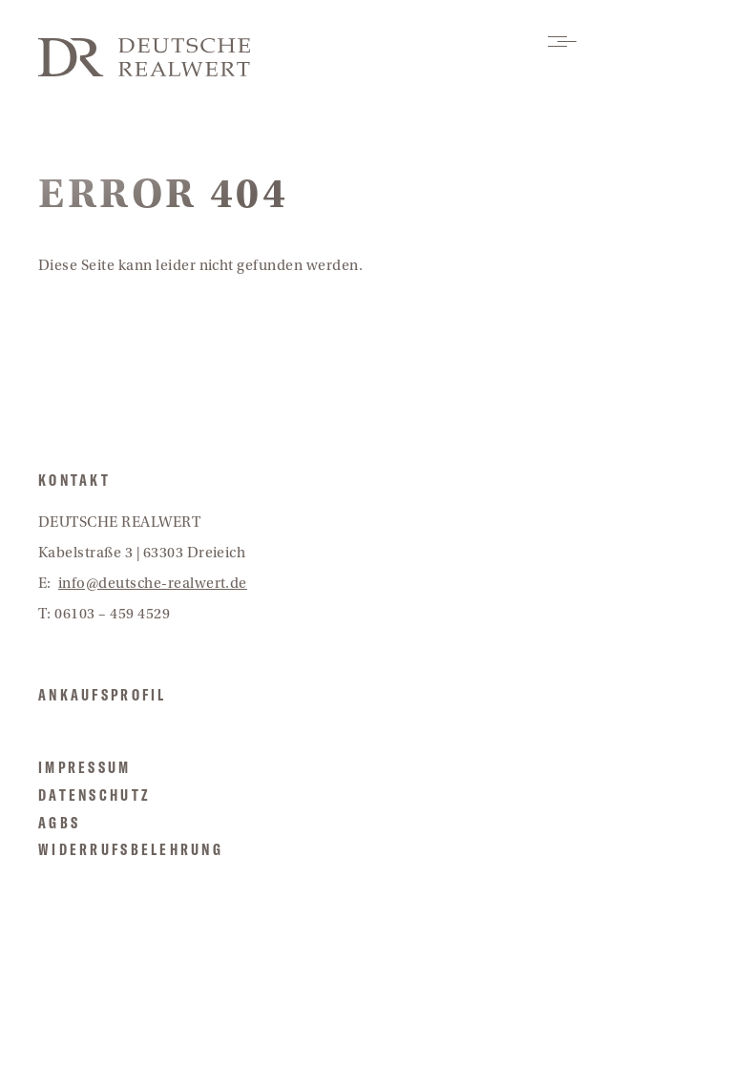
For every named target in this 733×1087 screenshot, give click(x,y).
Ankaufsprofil (102, 694)
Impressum (85, 767)
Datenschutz (94, 795)
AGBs (59, 822)
